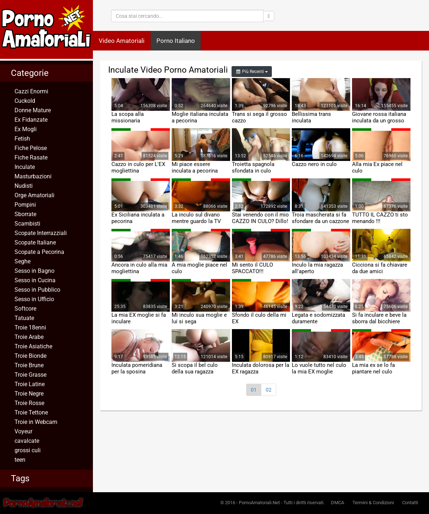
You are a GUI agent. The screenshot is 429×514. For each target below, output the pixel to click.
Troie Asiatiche (33, 346)
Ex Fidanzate (31, 119)
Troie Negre (29, 393)
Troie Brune (29, 365)
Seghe (22, 261)
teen (20, 459)
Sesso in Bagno (34, 270)
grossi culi (28, 450)
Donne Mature (33, 110)
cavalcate (27, 440)
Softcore (25, 308)
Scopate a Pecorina (39, 251)
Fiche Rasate (31, 157)
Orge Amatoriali (34, 195)
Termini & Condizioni (373, 502)
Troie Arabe (29, 336)
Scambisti (27, 223)
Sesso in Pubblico (37, 289)
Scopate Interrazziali (41, 233)
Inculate (25, 166)
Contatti (410, 502)
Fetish (22, 138)
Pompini (25, 204)
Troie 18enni (30, 327)
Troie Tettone (31, 412)
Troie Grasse (30, 374)
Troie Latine (30, 384)
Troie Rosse (29, 403)
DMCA (337, 502)
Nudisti (24, 185)
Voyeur (23, 431)
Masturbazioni (33, 176)
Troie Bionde (30, 355)
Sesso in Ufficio (34, 299)
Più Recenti (252, 71)
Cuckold (25, 100)
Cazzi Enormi (31, 91)
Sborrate (25, 214)
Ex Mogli (26, 129)
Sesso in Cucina (35, 280)
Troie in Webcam (36, 421)
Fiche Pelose (31, 148)
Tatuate (24, 318)
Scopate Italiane (35, 242)
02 (268, 390)
